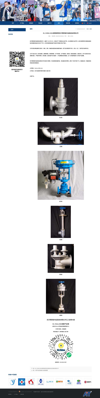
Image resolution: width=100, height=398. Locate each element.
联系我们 (77, 23)
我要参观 (18, 38)
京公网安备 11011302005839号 (26, 391)
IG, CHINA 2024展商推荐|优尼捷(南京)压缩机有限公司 (47, 368)
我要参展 (18, 42)
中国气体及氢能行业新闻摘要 (41, 370)
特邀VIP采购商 (12, 374)
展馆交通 (68, 23)
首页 (13, 23)
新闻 (59, 23)
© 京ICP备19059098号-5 (13, 391)
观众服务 (40, 23)
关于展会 (22, 23)
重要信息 (18, 47)
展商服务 (31, 23)
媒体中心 (50, 23)
